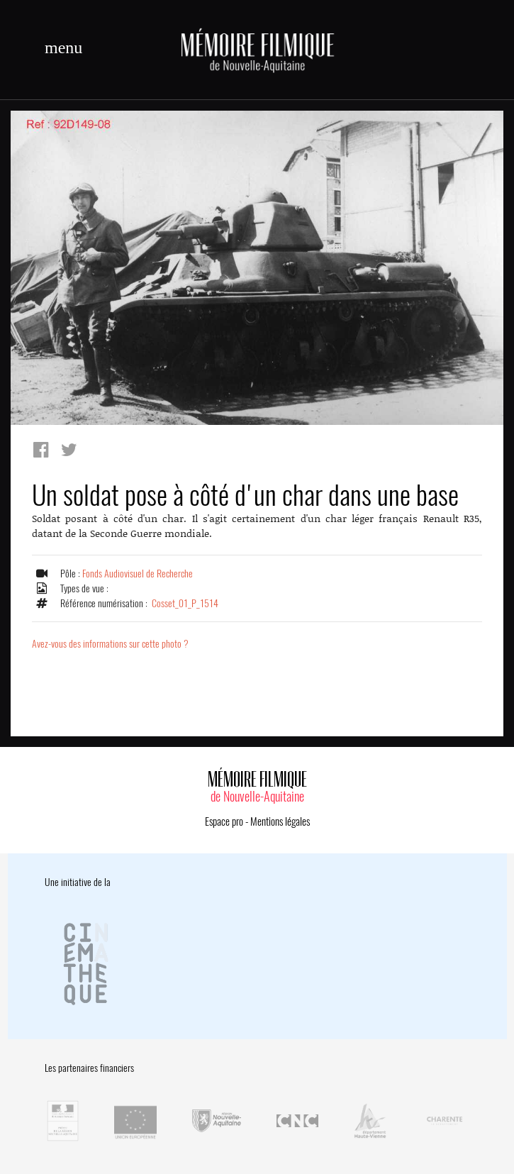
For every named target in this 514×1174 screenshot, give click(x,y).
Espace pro (224, 821)
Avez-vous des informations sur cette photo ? (110, 643)
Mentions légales (280, 821)
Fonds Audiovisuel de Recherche (137, 573)
